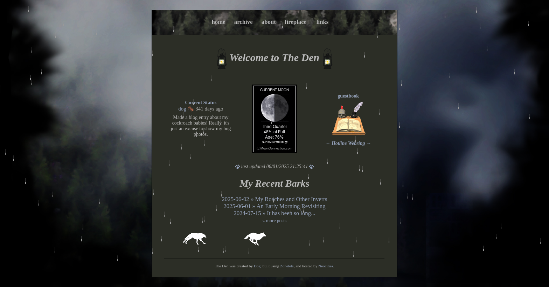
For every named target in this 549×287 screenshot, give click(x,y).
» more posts (275, 220)
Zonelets (287, 266)
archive (243, 22)
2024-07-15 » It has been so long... (274, 213)
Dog (257, 266)
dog (182, 109)
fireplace (295, 22)
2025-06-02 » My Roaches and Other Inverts (274, 199)
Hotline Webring (348, 143)
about (269, 22)
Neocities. (326, 266)
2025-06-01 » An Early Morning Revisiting (274, 206)
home (218, 22)
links (323, 22)
